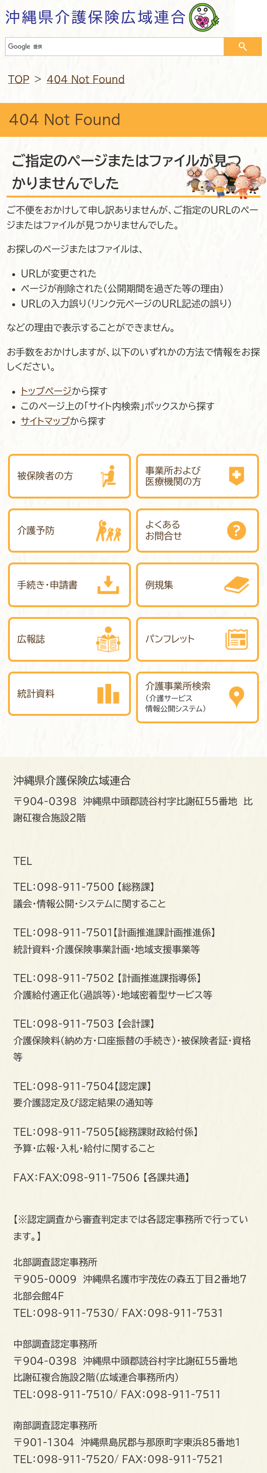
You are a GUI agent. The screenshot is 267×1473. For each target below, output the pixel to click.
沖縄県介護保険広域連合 (96, 17)
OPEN (251, 16)
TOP (19, 79)
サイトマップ (45, 421)
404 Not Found (86, 79)
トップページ (46, 391)
